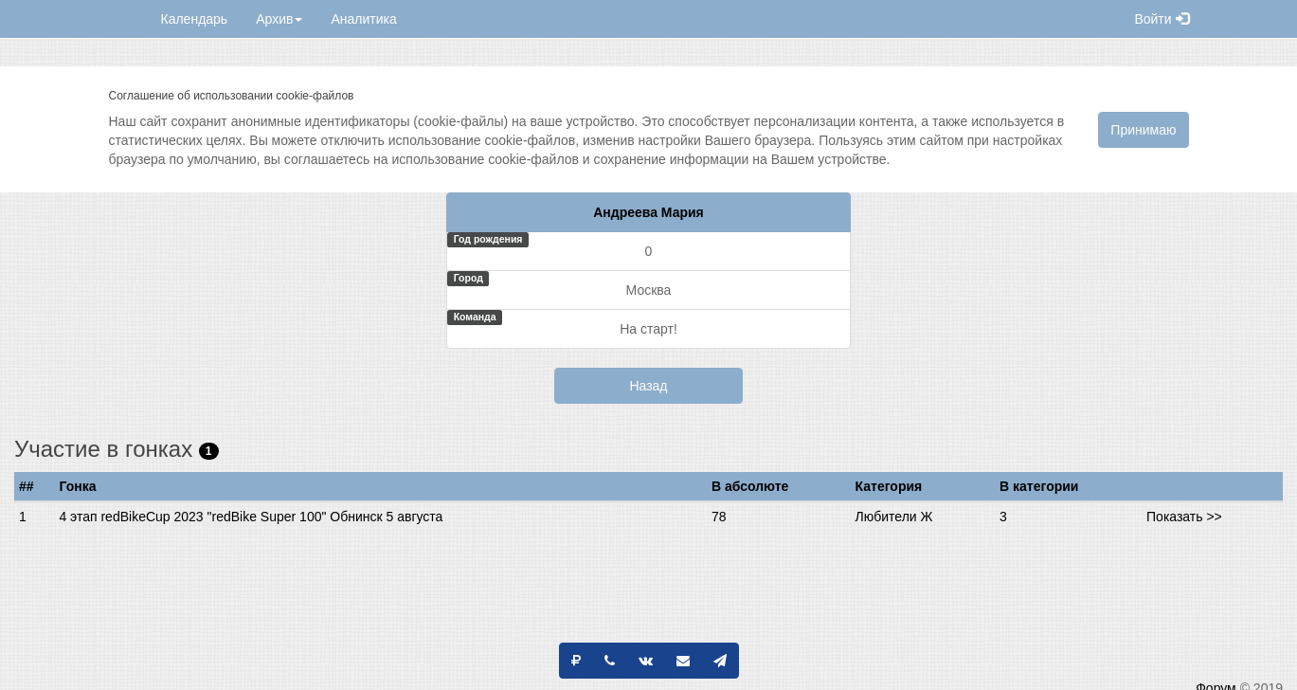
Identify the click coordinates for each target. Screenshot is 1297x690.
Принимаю (1143, 129)
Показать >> (1184, 516)
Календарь (194, 19)
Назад (648, 385)
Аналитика (363, 19)
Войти (1161, 19)
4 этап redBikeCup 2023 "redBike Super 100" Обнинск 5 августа (250, 516)
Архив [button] (279, 19)
